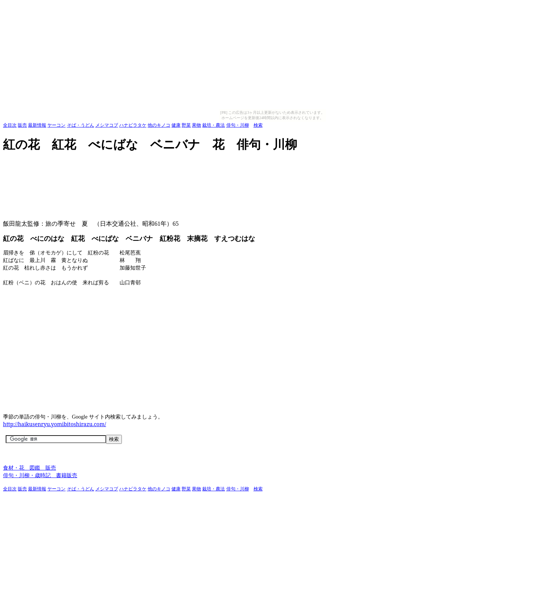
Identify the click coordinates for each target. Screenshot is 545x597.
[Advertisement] (141, 164)
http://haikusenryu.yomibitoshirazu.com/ (54, 424)
